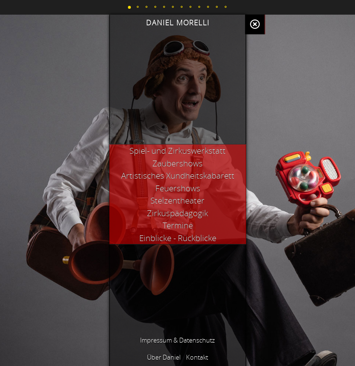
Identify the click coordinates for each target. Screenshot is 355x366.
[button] (129, 7)
